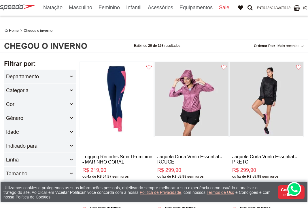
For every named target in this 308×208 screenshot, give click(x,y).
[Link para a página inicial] (12, 31)
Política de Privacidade (160, 192)
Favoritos (240, 7)
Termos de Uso (220, 192)
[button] (274, 7)
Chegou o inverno (38, 31)
